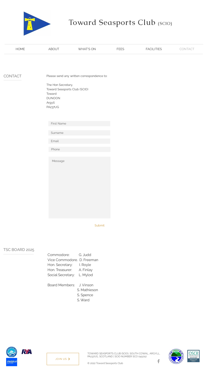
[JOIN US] (63, 359)
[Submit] (98, 225)
